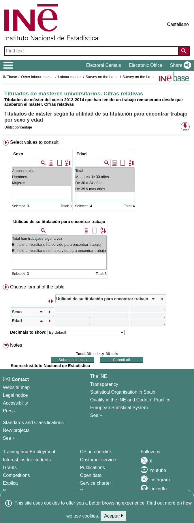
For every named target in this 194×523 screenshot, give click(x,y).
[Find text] (92, 51)
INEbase (10, 77)
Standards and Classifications (33, 422)
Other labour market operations (46, 77)
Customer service (98, 459)
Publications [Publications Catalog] (92, 467)
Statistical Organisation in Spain (122, 392)
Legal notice (15, 395)
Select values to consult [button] (34, 142)
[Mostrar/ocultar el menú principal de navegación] (8, 65)
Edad (81, 154)
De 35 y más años (104, 189)
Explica (10, 483)
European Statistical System (119, 407)
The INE (98, 376)
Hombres (41, 177)
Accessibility (15, 403)
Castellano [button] (178, 24)
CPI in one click (96, 451)
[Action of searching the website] (184, 51)
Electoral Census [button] (103, 65)
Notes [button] (16, 345)
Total (104, 171)
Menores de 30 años (104, 177)
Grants (10, 467)
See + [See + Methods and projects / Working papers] (9, 438)
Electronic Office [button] (145, 65)
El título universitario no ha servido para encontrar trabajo (59, 251)
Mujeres (41, 183)
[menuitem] (97, 210)
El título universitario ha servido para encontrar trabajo (59, 244)
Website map (16, 387)
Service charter (95, 483)
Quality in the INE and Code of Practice (130, 399)
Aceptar (113, 515)
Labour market (70, 77)
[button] (179, 65)
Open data (91, 475)
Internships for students (27, 459)
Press (9, 410)
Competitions (16, 475)
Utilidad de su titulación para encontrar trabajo (59, 221)
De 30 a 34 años (104, 183)
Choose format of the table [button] (37, 286)
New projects (16, 430)
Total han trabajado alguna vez (59, 238)
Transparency (104, 384)
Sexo (18, 154)
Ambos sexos (41, 171)
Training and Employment (29, 451)
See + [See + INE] (96, 415)
